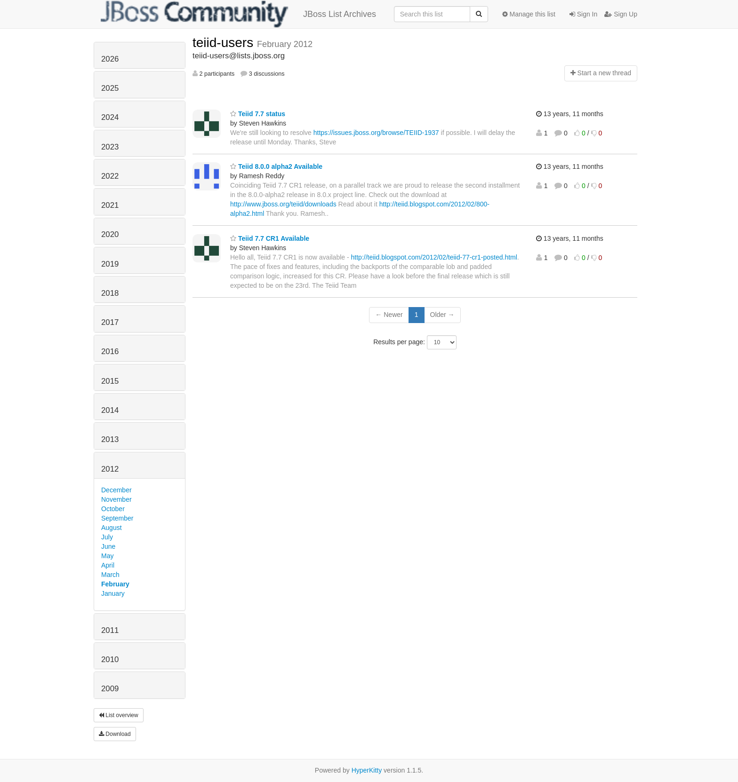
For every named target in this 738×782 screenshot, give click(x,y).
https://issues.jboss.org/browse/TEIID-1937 (376, 132)
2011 (110, 630)
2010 (110, 659)
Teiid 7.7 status (257, 114)
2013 (110, 439)
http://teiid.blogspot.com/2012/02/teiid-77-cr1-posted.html (434, 257)
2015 (110, 381)
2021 (110, 205)
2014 (110, 410)
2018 (110, 293)
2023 (110, 146)
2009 (110, 688)
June (108, 546)
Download (115, 734)
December (116, 490)
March (110, 574)
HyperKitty (367, 770)
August (111, 527)
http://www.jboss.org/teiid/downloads (283, 204)
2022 (110, 176)
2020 (110, 234)
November (116, 499)
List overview (118, 715)
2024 (110, 117)
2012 (110, 469)
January (113, 593)
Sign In (583, 14)
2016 (110, 351)
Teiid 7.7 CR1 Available (269, 238)
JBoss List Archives (238, 14)
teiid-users (225, 42)
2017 (110, 322)
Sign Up (620, 14)
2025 (110, 88)
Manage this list (528, 14)
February (115, 584)
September (117, 518)
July (107, 537)
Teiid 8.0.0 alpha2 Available (276, 166)
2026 (110, 59)
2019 (110, 264)
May (107, 556)
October (113, 509)
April (107, 565)
